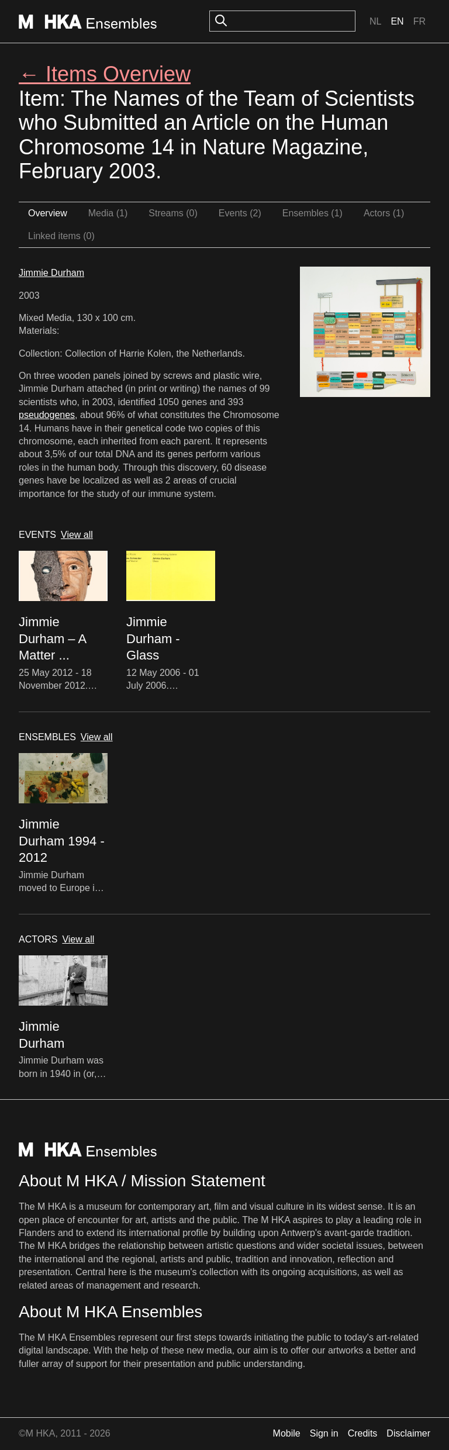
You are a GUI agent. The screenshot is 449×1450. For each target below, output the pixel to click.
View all (77, 535)
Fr (419, 21)
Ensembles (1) (312, 213)
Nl (375, 21)
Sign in (324, 1433)
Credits (363, 1433)
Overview (47, 213)
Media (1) (108, 213)
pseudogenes (47, 415)
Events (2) (240, 213)
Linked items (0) (61, 236)
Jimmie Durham (51, 273)
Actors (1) (384, 213)
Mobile (287, 1433)
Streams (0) (173, 213)
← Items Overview (105, 74)
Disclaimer (408, 1433)
